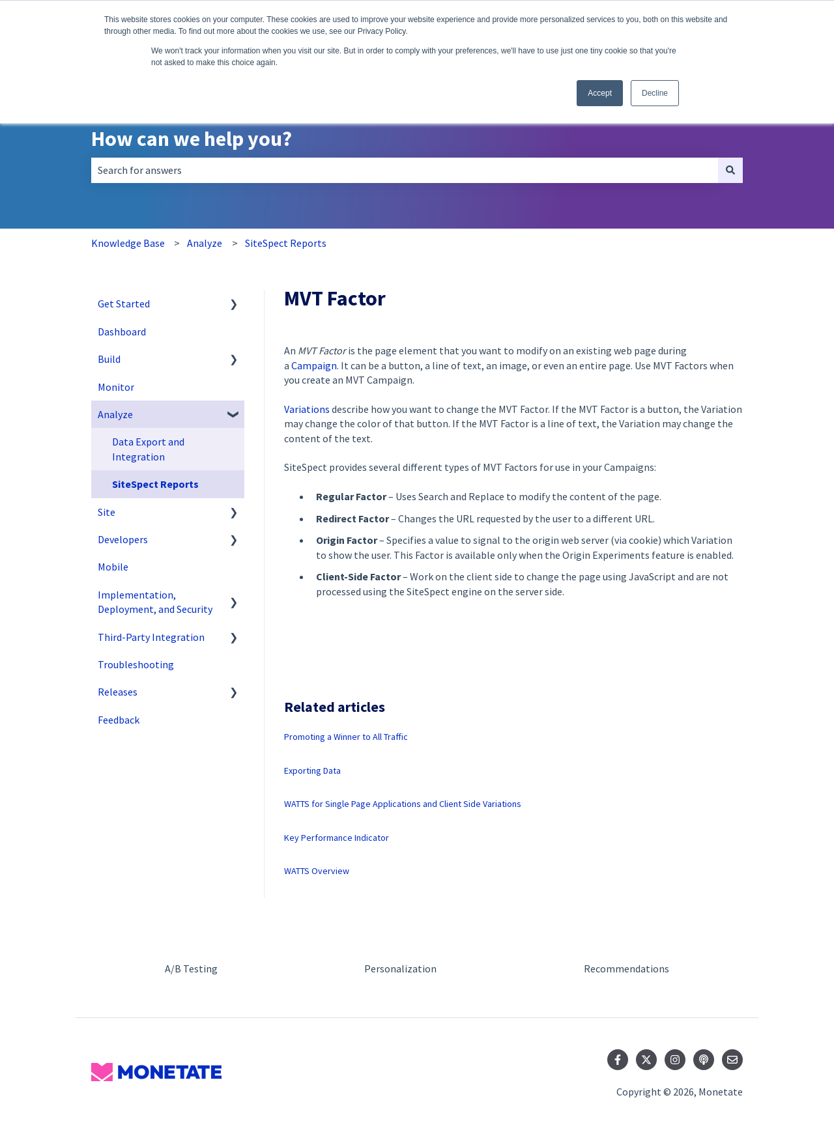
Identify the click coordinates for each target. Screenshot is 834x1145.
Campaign (314, 365)
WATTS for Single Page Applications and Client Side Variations (402, 804)
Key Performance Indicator (336, 837)
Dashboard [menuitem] (122, 331)
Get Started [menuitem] (124, 303)
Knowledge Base (128, 242)
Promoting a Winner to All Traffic (346, 736)
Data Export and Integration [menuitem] (148, 448)
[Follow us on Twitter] (646, 1059)
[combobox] (404, 170)
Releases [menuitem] (117, 691)
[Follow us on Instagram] (675, 1059)
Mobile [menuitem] (113, 566)
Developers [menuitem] (123, 539)
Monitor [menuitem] (116, 386)
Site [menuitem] (106, 511)
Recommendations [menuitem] (626, 968)
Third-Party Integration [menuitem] (151, 636)
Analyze (204, 242)
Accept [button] (600, 93)
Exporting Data (312, 770)
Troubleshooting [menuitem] (136, 664)
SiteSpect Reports (285, 242)
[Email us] (732, 1059)
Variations (307, 409)
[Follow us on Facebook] (617, 1059)
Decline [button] (655, 93)
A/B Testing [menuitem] (191, 968)
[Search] (730, 170)
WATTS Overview (316, 871)
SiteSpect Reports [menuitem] (155, 483)
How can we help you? (191, 139)
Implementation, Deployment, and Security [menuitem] (155, 601)
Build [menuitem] (109, 358)
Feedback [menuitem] (118, 719)
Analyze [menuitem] (115, 414)
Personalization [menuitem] (400, 968)
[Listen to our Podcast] (703, 1059)
